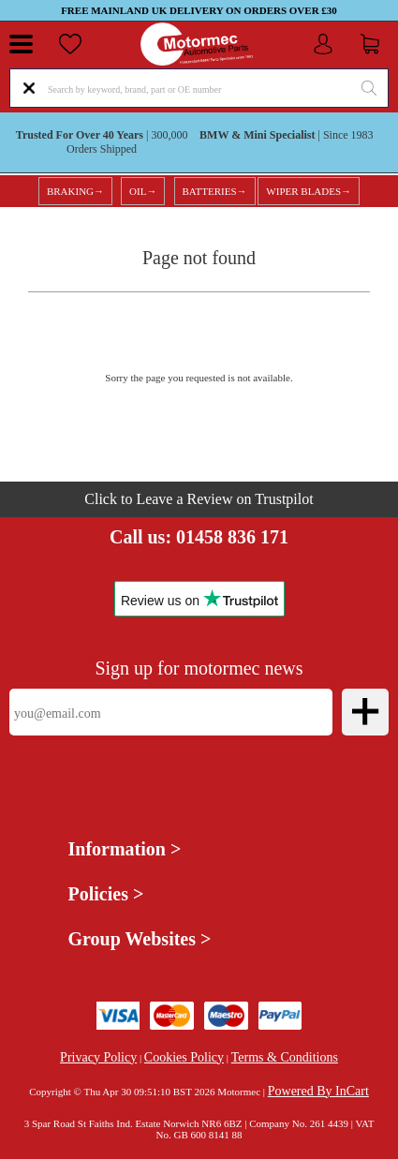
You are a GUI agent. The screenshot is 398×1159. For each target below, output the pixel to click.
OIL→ (142, 191)
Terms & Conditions (284, 1057)
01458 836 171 (232, 537)
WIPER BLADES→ (308, 191)
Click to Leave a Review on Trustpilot (198, 499)
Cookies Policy (184, 1057)
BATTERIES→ (215, 191)
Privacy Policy (98, 1057)
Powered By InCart (318, 1091)
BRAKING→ (75, 191)
